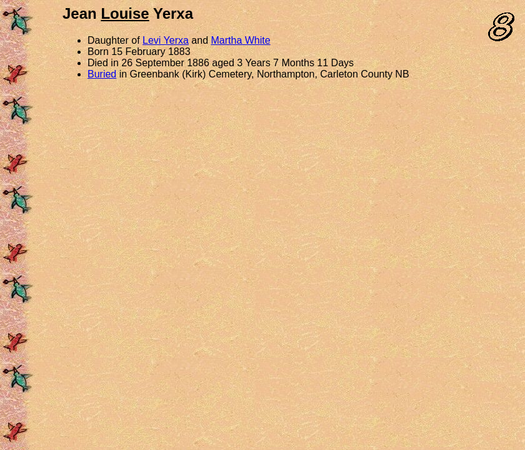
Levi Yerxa (165, 40)
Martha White (241, 40)
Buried (102, 74)
